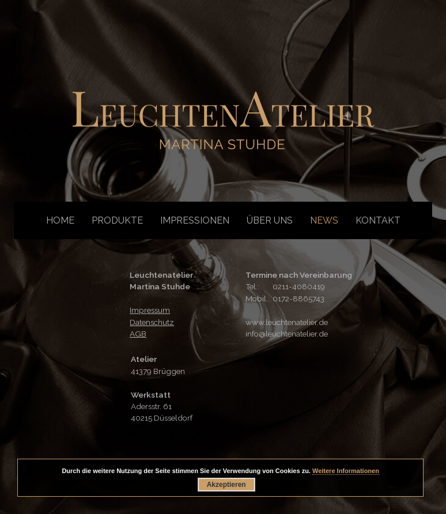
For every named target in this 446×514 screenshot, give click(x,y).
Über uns (270, 220)
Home (60, 220)
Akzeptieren (226, 485)
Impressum (150, 310)
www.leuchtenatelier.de (286, 322)
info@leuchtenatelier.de (286, 333)
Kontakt (378, 220)
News (324, 220)
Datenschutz (152, 322)
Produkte (117, 220)
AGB (138, 333)
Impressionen (194, 220)
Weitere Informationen (345, 470)
